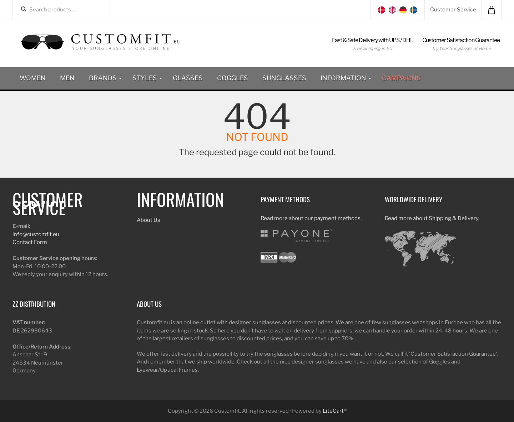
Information (346, 78)
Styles (147, 78)
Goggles (232, 78)
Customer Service (453, 9)
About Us (148, 220)
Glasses (188, 78)
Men (67, 78)
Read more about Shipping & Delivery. (432, 218)
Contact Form (29, 242)
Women (33, 78)
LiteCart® (335, 411)
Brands (105, 78)
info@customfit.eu (35, 234)
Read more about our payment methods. (311, 218)
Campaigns (401, 78)
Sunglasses (284, 78)
